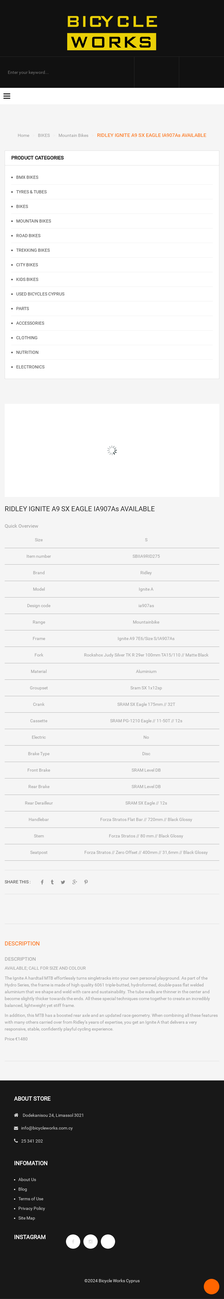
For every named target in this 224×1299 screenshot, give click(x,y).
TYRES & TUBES (31, 191)
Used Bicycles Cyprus (39, 293)
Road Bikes (27, 235)
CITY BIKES (26, 264)
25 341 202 (32, 1141)
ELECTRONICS (29, 366)
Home (23, 135)
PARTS (22, 308)
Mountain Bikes (73, 135)
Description (22, 943)
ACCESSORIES (29, 323)
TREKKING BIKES (32, 250)
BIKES (44, 135)
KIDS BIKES (26, 279)
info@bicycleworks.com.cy (47, 1127)
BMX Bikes (26, 177)
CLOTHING (26, 337)
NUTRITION (27, 352)
